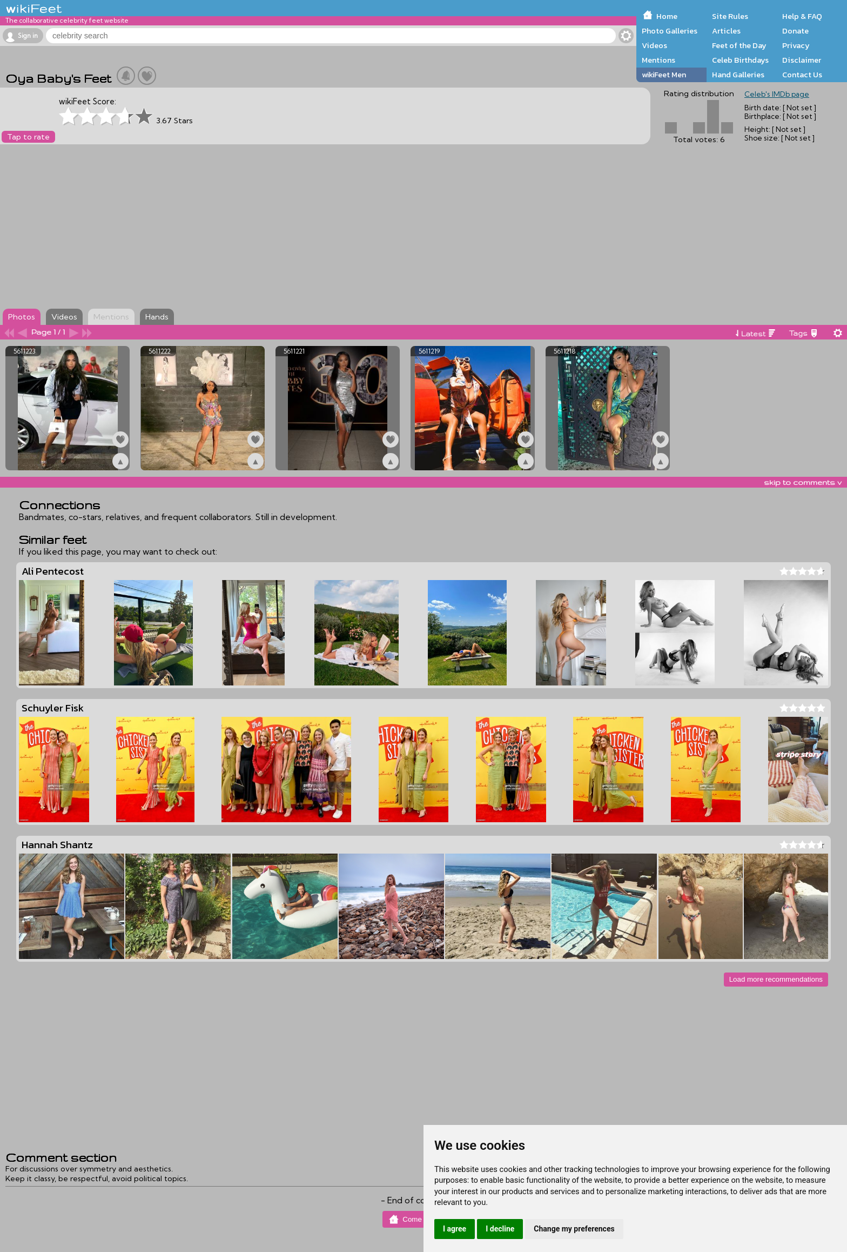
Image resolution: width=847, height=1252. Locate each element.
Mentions (658, 60)
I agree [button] (454, 1228)
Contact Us (802, 75)
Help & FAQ (802, 16)
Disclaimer (801, 60)
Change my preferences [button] (574, 1228)
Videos (654, 45)
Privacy (796, 45)
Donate (795, 31)
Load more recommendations (776, 979)
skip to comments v (803, 482)
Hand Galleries (738, 75)
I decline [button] (500, 1228)
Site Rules (730, 16)
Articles (726, 31)
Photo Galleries (669, 31)
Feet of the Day (739, 45)
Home (666, 16)
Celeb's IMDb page (776, 94)
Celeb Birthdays (740, 60)
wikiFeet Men (664, 75)
